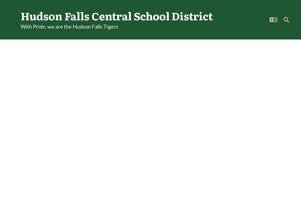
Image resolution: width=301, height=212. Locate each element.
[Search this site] (286, 20)
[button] (273, 19)
